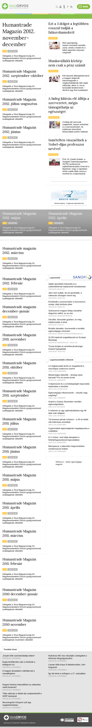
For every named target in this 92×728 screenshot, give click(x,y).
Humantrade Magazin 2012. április (65, 215)
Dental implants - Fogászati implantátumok (69, 203)
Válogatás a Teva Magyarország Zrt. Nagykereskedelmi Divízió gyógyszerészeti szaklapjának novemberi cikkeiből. (21, 637)
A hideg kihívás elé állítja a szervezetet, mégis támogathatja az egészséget (68, 105)
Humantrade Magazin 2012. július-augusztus (19, 101)
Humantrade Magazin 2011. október (19, 365)
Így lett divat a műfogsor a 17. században (67, 673)
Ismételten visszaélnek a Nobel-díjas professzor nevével (67, 144)
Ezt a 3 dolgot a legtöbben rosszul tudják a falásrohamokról (68, 28)
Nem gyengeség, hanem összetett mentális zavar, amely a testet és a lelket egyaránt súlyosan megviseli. (74, 48)
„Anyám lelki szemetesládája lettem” (18, 656)
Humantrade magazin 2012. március (19, 250)
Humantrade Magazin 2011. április (19, 505)
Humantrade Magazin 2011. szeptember (19, 393)
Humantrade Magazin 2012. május (19, 215)
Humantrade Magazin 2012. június (19, 129)
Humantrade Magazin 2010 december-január (20, 592)
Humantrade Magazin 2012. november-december (18, 35)
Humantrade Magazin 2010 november (19, 622)
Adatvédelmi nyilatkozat (28, 723)
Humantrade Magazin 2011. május (19, 477)
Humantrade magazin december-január (19, 309)
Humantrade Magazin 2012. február (19, 281)
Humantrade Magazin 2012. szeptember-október (22, 73)
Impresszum (7, 723)
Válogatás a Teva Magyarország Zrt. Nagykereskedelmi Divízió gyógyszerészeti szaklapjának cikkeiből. (21, 58)
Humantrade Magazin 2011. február (19, 561)
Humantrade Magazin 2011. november (19, 337)
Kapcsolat (16, 723)
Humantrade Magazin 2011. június (19, 449)
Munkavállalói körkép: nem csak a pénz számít (66, 63)
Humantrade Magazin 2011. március (19, 533)
